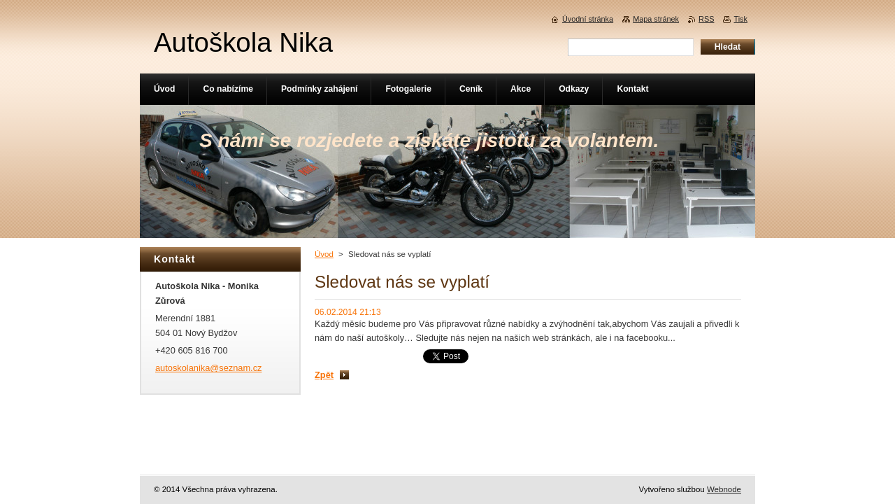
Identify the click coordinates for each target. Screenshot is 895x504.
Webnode (724, 489)
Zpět (324, 375)
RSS (706, 19)
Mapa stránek (656, 19)
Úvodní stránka (587, 19)
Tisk (740, 19)
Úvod (324, 254)
